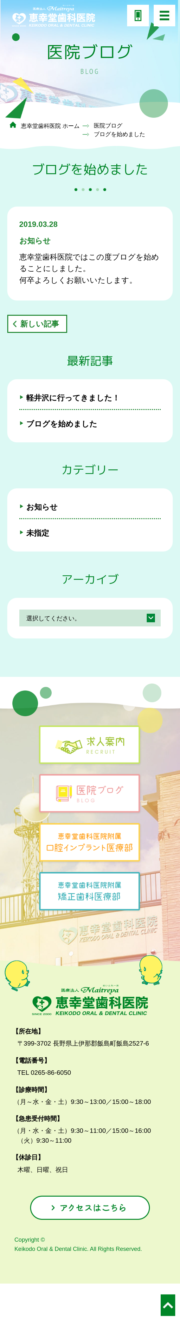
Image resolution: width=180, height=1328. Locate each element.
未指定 (37, 533)
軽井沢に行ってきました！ (73, 397)
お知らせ (42, 507)
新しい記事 (39, 324)
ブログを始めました (61, 424)
